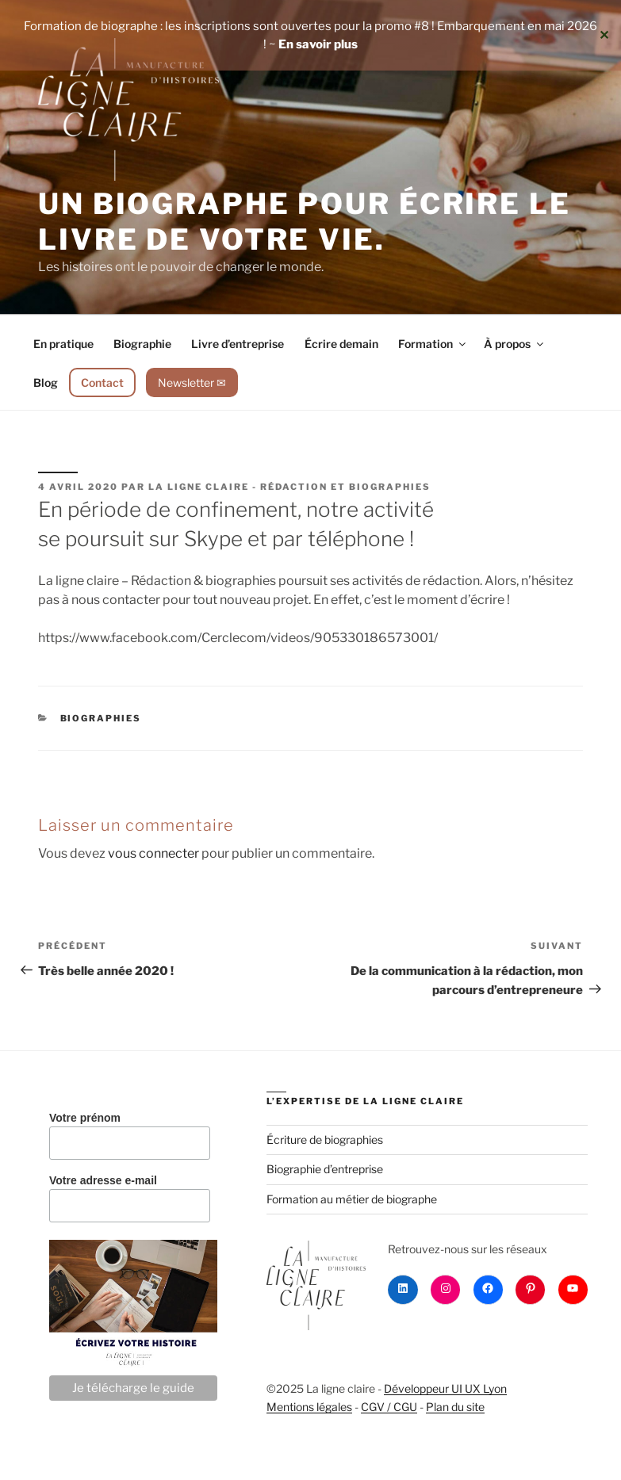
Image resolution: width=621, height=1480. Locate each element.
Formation (433, 343)
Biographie (142, 343)
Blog (45, 382)
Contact (102, 382)
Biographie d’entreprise (324, 1169)
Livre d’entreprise (237, 343)
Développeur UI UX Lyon (445, 1388)
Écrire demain (341, 343)
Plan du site (455, 1406)
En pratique (63, 343)
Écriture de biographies (324, 1139)
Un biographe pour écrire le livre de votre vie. (304, 221)
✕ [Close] (604, 35)
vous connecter (153, 853)
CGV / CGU (389, 1406)
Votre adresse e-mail (103, 1180)
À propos (515, 343)
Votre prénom (85, 1117)
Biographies (101, 718)
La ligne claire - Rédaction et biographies (289, 486)
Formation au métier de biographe (351, 1199)
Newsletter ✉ (192, 382)
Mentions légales (309, 1406)
